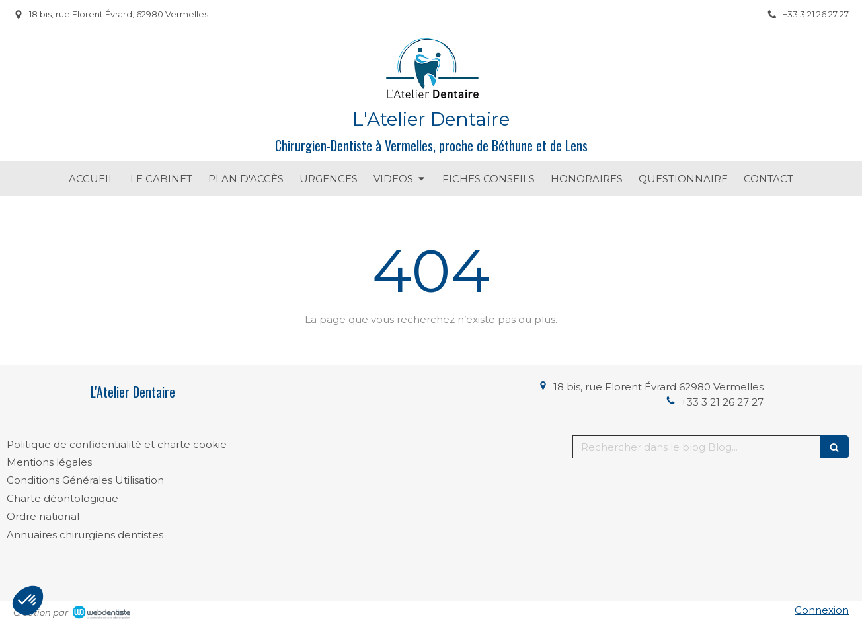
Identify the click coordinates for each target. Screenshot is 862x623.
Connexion (822, 610)
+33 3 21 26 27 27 (722, 402)
